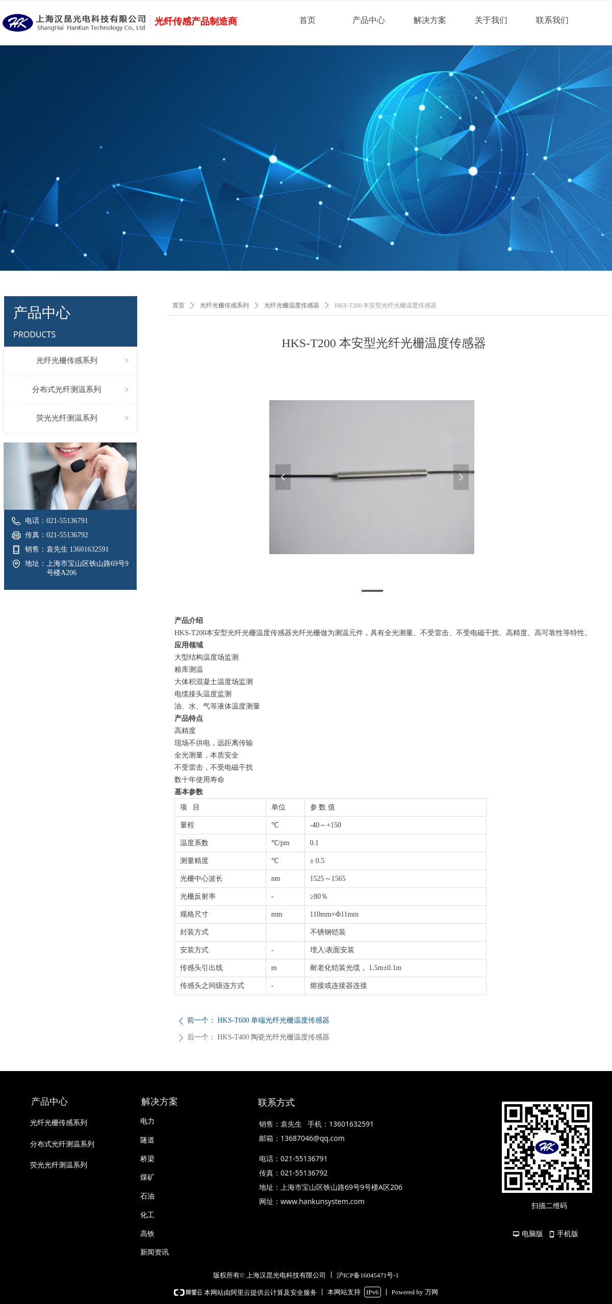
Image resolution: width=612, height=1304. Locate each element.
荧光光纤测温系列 (83, 418)
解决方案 (430, 20)
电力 (147, 1121)
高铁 (147, 1234)
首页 (307, 20)
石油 (147, 1196)
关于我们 (491, 20)
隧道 (147, 1140)
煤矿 (147, 1177)
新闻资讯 (154, 1252)
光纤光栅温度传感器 (291, 305)
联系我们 (552, 20)
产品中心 (368, 20)
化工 (147, 1215)
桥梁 (147, 1159)
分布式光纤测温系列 (81, 390)
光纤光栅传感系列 (83, 361)
